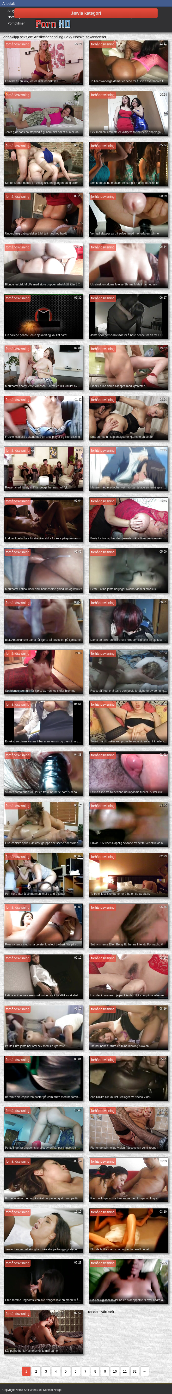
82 (135, 1371)
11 (125, 1371)
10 (115, 1371)
